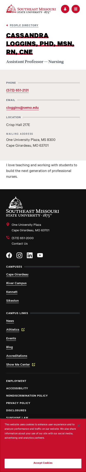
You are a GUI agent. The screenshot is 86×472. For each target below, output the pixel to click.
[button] (65, 9)
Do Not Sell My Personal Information (43, 450)
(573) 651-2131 (17, 91)
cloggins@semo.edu (22, 108)
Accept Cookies (43, 463)
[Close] (79, 426)
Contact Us (20, 244)
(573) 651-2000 (23, 238)
